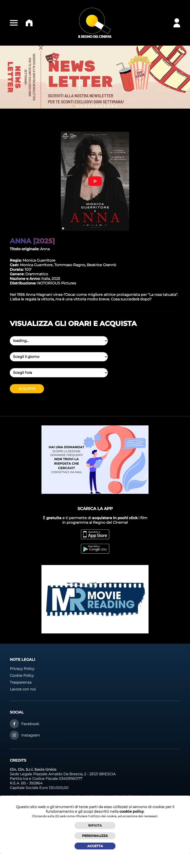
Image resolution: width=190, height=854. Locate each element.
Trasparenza (20, 682)
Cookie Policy (22, 675)
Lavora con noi (23, 689)
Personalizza (95, 836)
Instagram (30, 735)
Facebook (30, 724)
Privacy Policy (22, 669)
